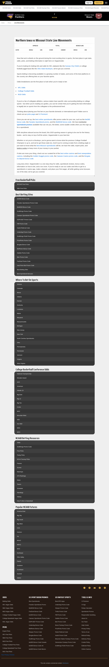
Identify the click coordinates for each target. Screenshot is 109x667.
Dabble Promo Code (23, 253)
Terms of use (85, 632)
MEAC (19, 544)
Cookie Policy (86, 642)
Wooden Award (21, 378)
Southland (20, 569)
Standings (20, 492)
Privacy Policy (86, 628)
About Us (84, 618)
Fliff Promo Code (22, 224)
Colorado (20, 288)
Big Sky (19, 515)
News (19, 480)
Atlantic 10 (20, 390)
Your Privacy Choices (7, 655)
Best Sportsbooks (34, 601)
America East (21, 511)
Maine (19, 313)
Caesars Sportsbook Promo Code (27, 215)
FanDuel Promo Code (23, 261)
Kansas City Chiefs (72, 66)
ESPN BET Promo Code (24, 219)
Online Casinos (86, 649)
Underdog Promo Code (24, 232)
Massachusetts (21, 322)
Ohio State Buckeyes (45, 69)
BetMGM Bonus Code (23, 207)
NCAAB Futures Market (59, 8)
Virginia (19, 359)
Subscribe (98, 3)
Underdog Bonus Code (36, 625)
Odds (3, 23)
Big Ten (19, 403)
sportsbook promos (24, 125)
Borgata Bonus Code (23, 244)
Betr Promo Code (22, 257)
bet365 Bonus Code (23, 199)
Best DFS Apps (60, 601)
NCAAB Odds (17, 8)
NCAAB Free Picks (23, 184)
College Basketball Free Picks (12, 648)
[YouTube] (95, 588)
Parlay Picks (21, 455)
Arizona (19, 284)
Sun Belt (19, 424)
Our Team (85, 622)
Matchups (20, 472)
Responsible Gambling (88, 615)
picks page (31, 114)
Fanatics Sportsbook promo (39, 122)
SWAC (19, 578)
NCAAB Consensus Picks (75, 8)
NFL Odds (21, 87)
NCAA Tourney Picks (23, 459)
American (20, 386)
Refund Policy (86, 635)
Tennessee (20, 351)
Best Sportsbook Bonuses (25, 274)
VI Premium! (43, 114)
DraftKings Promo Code (24, 211)
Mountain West (21, 415)
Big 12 (19, 399)
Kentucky (20, 305)
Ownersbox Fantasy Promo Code (65, 642)
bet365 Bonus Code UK (36, 645)
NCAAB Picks (29, 8)
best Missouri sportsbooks (46, 145)
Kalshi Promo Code (61, 635)
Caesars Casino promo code (67, 156)
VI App (84, 604)
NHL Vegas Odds (8, 622)
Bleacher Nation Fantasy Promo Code (67, 639)
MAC (18, 411)
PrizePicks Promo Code (24, 240)
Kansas (19, 301)
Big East (19, 394)
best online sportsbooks (44, 119)
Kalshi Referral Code (23, 228)
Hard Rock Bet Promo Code (25, 265)
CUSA (19, 407)
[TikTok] (100, 588)
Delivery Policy (86, 639)
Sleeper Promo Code (35, 632)
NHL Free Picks (7, 651)
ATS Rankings (21, 476)
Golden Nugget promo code (43, 156)
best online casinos (67, 153)
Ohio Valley (20, 557)
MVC (18, 549)
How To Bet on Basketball (25, 501)
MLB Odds (22, 94)
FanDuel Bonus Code (35, 611)
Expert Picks (6, 631)
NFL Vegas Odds (8, 604)
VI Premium (85, 601)
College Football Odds (26, 91)
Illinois (19, 292)
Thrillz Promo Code (61, 611)
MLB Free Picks (7, 641)
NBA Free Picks (22, 188)
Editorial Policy (86, 645)
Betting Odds (7, 601)
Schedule (20, 488)
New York (20, 334)
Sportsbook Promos (88, 611)
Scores (19, 467)
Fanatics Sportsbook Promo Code (27, 203)
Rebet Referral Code (61, 632)
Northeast (20, 553)
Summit (19, 574)
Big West (20, 524)
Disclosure (65, 663)
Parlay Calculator (87, 608)
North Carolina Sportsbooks (25, 338)
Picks (9, 23)
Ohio (18, 342)
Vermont (19, 355)
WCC (18, 432)
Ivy (18, 536)
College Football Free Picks (11, 645)
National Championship (24, 374)
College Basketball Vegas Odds (12, 618)
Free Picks (20, 451)
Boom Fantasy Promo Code (63, 625)
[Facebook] (84, 588)
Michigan (20, 326)
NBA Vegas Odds (8, 608)
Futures (19, 463)
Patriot (19, 561)
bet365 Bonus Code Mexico (37, 649)
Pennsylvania (21, 347)
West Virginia (21, 363)
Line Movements (19, 23)
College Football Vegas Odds (11, 615)
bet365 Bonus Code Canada (37, 642)
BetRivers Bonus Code (24, 249)
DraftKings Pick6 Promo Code (26, 236)
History (19, 497)
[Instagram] (105, 588)
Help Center (85, 625)
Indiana (19, 297)
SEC (18, 419)
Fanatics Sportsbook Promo (37, 604)
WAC (18, 428)
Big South (20, 519)
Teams (19, 484)
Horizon (19, 532)
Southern (20, 565)
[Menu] (106, 2)
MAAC (19, 540)
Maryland (20, 317)
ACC (18, 382)
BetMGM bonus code (63, 122)
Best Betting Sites (22, 269)
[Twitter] (90, 588)
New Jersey (20, 330)
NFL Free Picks (7, 634)
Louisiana (20, 309)
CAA (18, 528)
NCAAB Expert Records (92, 8)
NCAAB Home (7, 8)
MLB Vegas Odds (8, 611)
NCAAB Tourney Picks (43, 8)
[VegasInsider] (2, 589)
